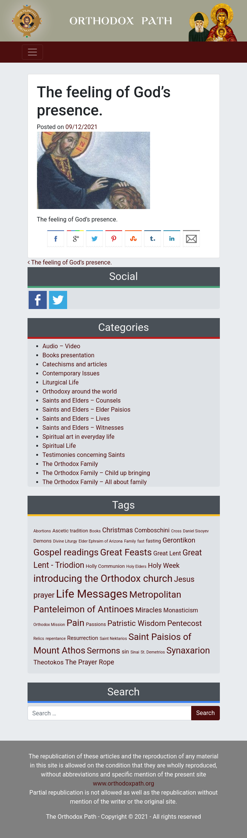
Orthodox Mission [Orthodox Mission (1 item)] (49, 624)
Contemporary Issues (71, 373)
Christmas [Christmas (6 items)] (117, 530)
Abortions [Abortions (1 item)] (42, 531)
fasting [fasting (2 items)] (153, 541)
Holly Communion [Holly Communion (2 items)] (105, 566)
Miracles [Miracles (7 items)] (148, 610)
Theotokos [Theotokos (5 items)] (49, 662)
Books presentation (69, 355)
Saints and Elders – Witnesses (83, 427)
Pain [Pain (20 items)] (75, 623)
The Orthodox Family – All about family (95, 482)
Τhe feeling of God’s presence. (70, 262)
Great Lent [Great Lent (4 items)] (167, 553)
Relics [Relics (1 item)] (39, 638)
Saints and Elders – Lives (76, 418)
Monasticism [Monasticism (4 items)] (180, 610)
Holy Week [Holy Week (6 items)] (163, 565)
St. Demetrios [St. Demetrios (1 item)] (153, 652)
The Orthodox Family (70, 463)
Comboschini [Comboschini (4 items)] (152, 530)
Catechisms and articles (75, 364)
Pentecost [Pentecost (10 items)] (184, 623)
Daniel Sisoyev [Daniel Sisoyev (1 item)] (196, 531)
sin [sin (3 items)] (125, 651)
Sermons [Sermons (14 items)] (103, 650)
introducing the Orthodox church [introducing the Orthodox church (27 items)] (103, 578)
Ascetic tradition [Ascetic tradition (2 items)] (70, 531)
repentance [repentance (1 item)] (56, 638)
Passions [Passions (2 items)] (96, 624)
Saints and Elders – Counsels (82, 400)
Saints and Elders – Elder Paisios (87, 409)
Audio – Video (61, 346)
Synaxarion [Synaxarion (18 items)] (188, 650)
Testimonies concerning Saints (84, 454)
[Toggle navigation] (32, 52)
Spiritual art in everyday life (79, 436)
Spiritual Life (59, 445)
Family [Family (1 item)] (130, 541)
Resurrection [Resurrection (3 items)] (82, 638)
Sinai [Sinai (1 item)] (134, 652)
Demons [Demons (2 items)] (43, 541)
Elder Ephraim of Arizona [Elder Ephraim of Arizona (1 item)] (100, 541)
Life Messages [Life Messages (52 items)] (92, 593)
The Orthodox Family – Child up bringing (96, 473)
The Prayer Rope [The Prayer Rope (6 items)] (89, 662)
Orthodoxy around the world (80, 391)
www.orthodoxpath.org (123, 783)
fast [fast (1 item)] (140, 541)
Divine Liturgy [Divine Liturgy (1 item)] (65, 541)
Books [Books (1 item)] (95, 531)
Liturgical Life (61, 382)
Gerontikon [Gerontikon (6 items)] (179, 540)
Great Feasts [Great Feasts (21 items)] (126, 552)
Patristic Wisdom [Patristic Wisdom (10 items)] (136, 623)
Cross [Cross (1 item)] (176, 531)
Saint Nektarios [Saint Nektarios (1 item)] (113, 638)
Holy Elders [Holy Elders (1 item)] (136, 566)
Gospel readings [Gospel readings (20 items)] (66, 552)
